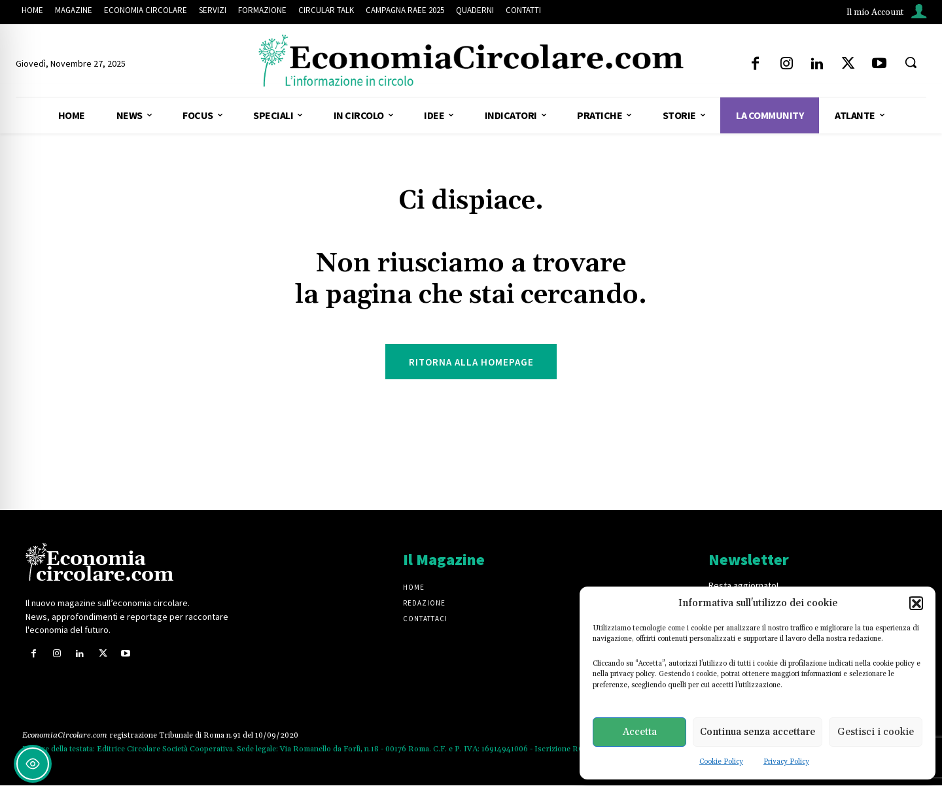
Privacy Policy (786, 761)
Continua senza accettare (757, 732)
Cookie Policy (721, 761)
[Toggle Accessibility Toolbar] (32, 763)
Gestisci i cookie (875, 732)
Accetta (640, 732)
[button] (915, 602)
